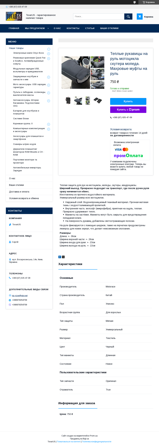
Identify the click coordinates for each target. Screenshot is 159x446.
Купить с (128, 109)
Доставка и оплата (19, 191)
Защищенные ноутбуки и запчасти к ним (25, 78)
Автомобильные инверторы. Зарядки (27, 169)
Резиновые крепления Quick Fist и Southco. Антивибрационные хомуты (29, 61)
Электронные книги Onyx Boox (28, 53)
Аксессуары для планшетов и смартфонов (28, 137)
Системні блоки (21, 118)
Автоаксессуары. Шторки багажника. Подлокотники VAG (26, 103)
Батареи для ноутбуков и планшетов (26, 112)
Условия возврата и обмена (24, 198)
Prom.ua (94, 436)
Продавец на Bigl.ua (79, 439)
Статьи (89, 28)
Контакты (73, 28)
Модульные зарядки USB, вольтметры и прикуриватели (28, 70)
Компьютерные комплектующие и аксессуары (29, 130)
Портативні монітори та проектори (25, 161)
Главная (14, 28)
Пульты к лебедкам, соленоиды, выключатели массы (29, 93)
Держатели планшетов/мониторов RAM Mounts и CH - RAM (28, 152)
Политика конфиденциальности (96, 441)
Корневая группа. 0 (22, 123)
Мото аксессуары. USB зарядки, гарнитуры (29, 85)
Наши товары (16, 48)
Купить (128, 101)
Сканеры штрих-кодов (24, 144)
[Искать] (128, 16)
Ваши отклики (109, 28)
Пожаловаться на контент (68, 441)
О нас (57, 28)
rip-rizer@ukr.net (19, 295)
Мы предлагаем (35, 28)
